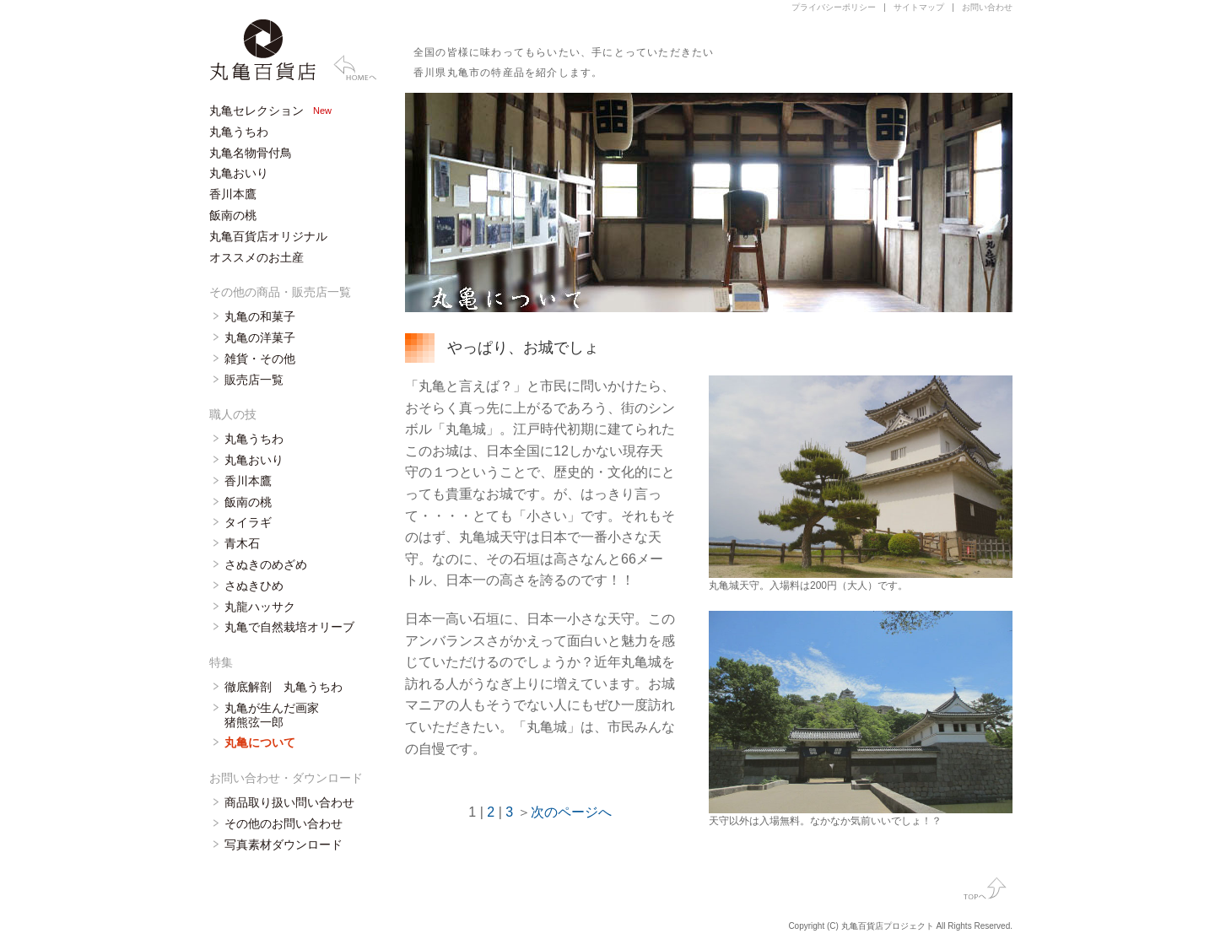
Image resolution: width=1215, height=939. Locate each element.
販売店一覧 (254, 379)
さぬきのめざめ (265, 564)
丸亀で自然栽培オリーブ (289, 627)
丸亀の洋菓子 (259, 337)
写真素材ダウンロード (283, 844)
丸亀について (259, 742)
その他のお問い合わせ (283, 823)
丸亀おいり (238, 173)
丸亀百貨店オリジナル (268, 236)
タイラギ (248, 522)
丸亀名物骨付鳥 (250, 152)
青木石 (242, 543)
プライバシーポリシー (833, 7)
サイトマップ (919, 7)
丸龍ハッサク (259, 606)
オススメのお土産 (256, 257)
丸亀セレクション (256, 110)
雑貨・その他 (259, 358)
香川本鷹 (232, 194)
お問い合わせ (987, 7)
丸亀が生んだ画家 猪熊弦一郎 (271, 715)
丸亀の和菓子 (259, 316)
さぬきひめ (254, 585)
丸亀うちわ (238, 131)
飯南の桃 (232, 215)
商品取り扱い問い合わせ (289, 802)
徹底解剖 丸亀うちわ (283, 686)
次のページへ (571, 812)
